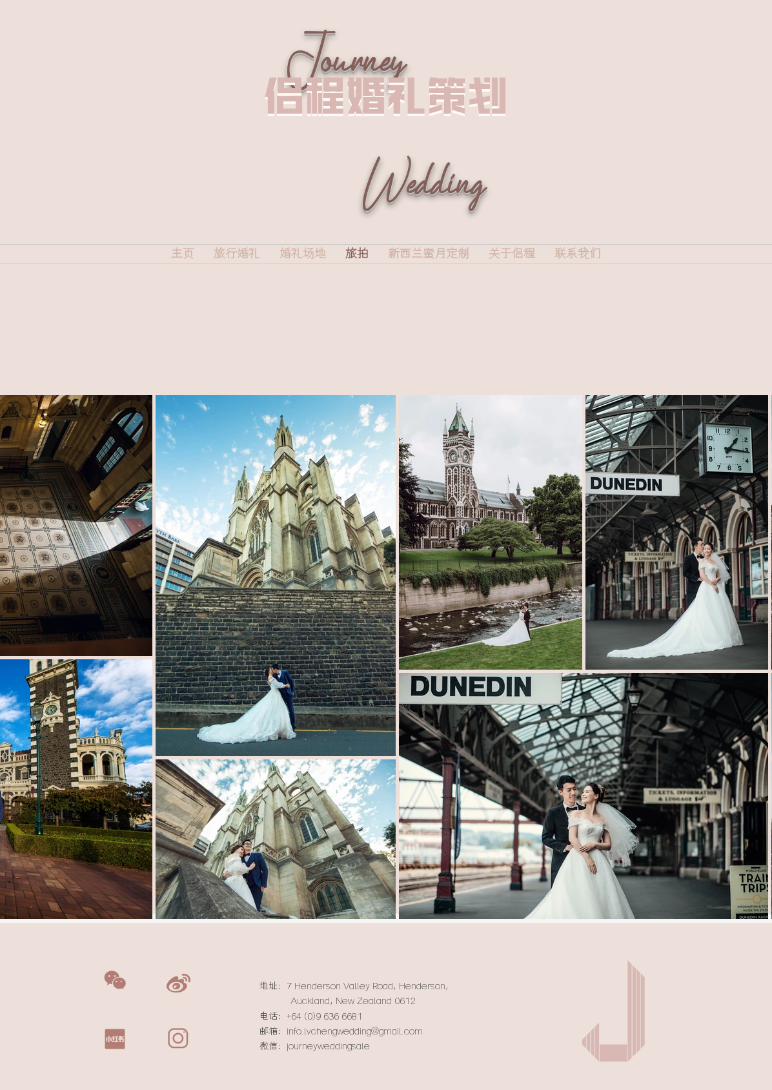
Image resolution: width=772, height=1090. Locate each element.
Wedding (422, 203)
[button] (115, 980)
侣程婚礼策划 (386, 95)
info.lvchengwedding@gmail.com (355, 1031)
